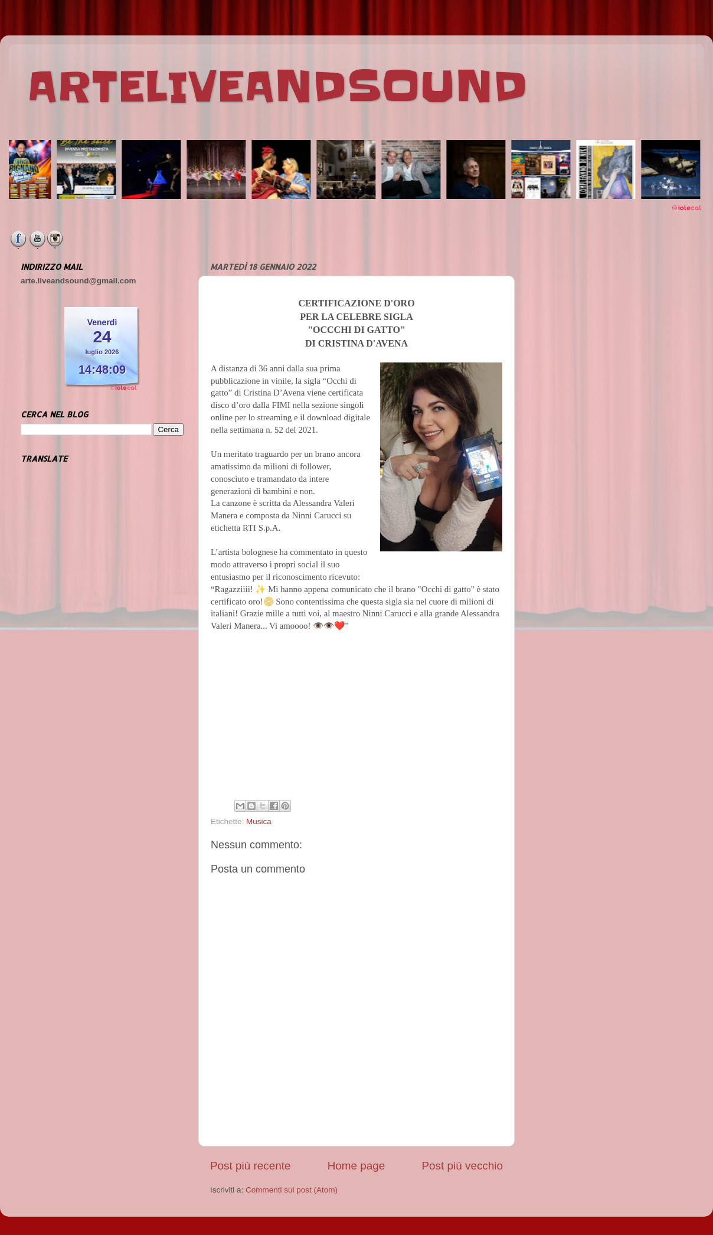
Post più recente (250, 1165)
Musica (259, 821)
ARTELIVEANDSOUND (277, 87)
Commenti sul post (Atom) (292, 1189)
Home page (356, 1165)
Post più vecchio (462, 1165)
